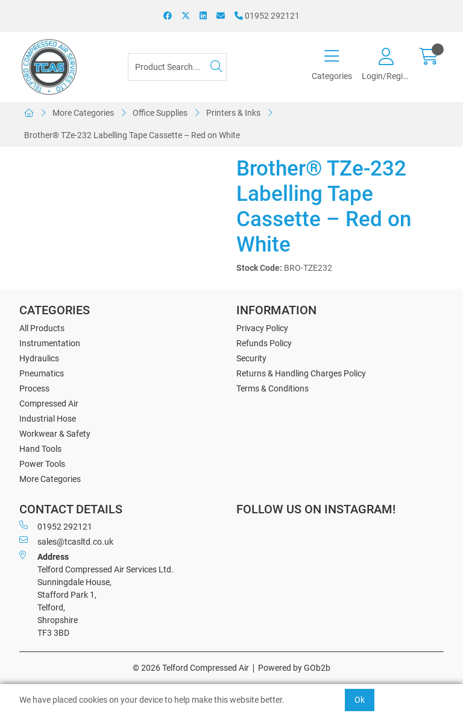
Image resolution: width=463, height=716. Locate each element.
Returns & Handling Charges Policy (301, 373)
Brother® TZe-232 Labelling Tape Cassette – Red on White (132, 135)
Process (34, 388)
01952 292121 (267, 16)
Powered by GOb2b (294, 668)
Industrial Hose (47, 418)
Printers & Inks (233, 113)
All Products (42, 328)
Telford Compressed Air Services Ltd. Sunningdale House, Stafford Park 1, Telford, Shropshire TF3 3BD (96, 594)
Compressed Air (48, 403)
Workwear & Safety (54, 434)
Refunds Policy (264, 343)
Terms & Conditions (272, 388)
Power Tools (42, 464)
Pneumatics (41, 373)
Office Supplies (160, 113)
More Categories (83, 113)
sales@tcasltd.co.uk (66, 541)
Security (251, 358)
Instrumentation (49, 343)
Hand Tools (40, 449)
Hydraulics (39, 358)
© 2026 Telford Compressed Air (191, 668)
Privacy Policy (262, 328)
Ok (359, 700)
